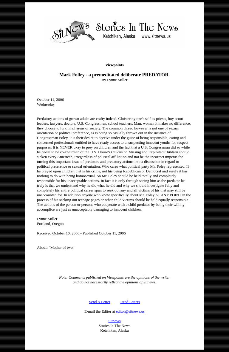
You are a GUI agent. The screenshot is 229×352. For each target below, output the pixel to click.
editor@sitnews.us (130, 311)
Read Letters (130, 301)
